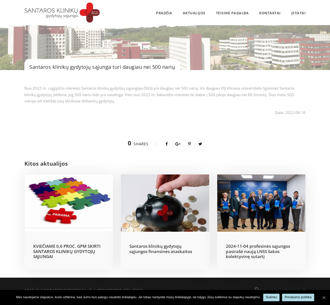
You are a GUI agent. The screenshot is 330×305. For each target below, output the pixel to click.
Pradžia (164, 13)
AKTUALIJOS (194, 13)
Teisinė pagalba (232, 13)
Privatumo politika (298, 297)
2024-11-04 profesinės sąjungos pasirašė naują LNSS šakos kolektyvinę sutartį (258, 251)
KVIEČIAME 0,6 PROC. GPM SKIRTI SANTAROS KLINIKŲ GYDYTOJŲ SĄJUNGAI (66, 251)
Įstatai (298, 13)
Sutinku (271, 297)
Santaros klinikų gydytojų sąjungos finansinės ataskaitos (160, 248)
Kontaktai (270, 13)
